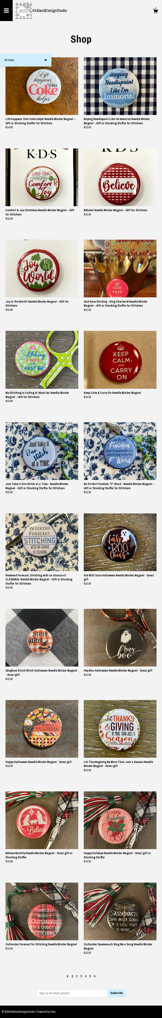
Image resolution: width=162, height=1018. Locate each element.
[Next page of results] (95, 976)
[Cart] (155, 11)
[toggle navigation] (6, 10)
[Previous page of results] (67, 976)
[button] (25, 60)
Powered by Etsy (45, 1012)
